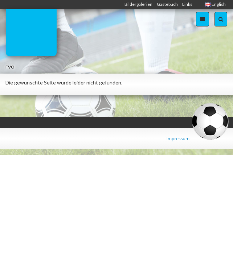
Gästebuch (167, 4)
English (215, 4)
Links (187, 4)
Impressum (178, 139)
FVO (10, 67)
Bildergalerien (138, 4)
